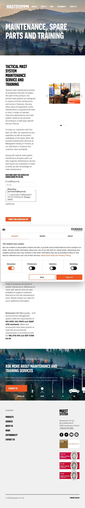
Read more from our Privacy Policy (56, 255)
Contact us (13, 388)
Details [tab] (42, 236)
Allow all (69, 277)
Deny (42, 277)
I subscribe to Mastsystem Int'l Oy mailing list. (20, 196)
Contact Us (73, 7)
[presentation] (22, 209)
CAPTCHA (10, 204)
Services (34, 7)
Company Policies (74, 498)
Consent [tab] (14, 236)
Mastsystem (18, 7)
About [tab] (70, 236)
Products (25, 7)
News (51, 7)
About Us (43, 7)
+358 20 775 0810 (66, 428)
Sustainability (61, 7)
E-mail (12, 181)
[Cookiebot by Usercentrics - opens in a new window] (72, 229)
